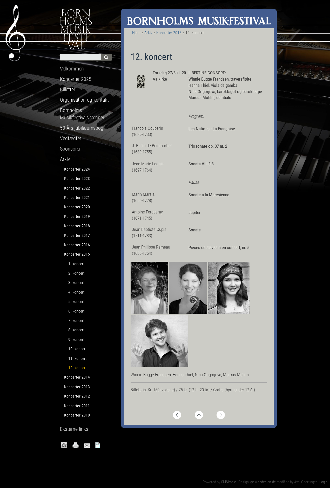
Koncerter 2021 (77, 197)
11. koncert (77, 358)
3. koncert (76, 282)
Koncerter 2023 (77, 178)
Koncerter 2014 (77, 377)
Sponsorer (70, 149)
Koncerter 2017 (77, 235)
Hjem (136, 32)
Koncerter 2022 (77, 188)
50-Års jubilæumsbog (81, 128)
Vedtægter (70, 138)
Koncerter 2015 (168, 32)
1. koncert (76, 263)
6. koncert (76, 311)
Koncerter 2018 (77, 225)
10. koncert (77, 348)
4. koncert (76, 292)
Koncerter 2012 (77, 396)
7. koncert (76, 320)
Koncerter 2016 (77, 244)
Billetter (67, 89)
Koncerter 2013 (77, 386)
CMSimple (228, 482)
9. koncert (76, 339)
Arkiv (148, 32)
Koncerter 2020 (77, 206)
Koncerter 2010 (77, 415)
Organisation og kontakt (84, 100)
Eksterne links (74, 429)
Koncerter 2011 (77, 405)
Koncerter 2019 (77, 216)
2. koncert (76, 273)
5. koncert (76, 301)
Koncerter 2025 (75, 79)
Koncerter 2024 (77, 169)
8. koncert (76, 329)
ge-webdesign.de (263, 482)
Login (323, 482)
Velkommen (72, 69)
